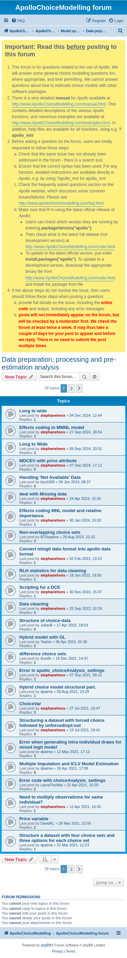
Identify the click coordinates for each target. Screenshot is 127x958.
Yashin (45, 642)
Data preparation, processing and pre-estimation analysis (59, 363)
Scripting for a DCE (39, 587)
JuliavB (46, 625)
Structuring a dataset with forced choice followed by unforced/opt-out (61, 723)
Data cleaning (33, 603)
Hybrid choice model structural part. (57, 687)
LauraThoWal (51, 785)
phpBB (46, 945)
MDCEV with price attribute (48, 460)
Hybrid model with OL (42, 637)
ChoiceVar (30, 703)
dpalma (46, 692)
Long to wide (33, 410)
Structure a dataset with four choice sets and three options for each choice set (66, 838)
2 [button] (71, 388)
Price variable (33, 818)
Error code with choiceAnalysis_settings (62, 780)
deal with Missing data (43, 493)
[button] (79, 388)
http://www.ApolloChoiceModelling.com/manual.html (59, 104)
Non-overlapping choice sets (49, 532)
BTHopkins (49, 537)
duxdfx (45, 658)
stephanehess (52, 415)
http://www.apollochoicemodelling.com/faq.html (61, 203)
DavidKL (47, 823)
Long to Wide (33, 444)
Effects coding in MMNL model (51, 427)
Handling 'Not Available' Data (50, 477)
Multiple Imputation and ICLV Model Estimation (69, 763)
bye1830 (47, 482)
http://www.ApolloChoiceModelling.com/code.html (70, 246)
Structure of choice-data (45, 620)
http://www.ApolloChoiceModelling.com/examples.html (61, 122)
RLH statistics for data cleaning (52, 570)
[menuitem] (18, 21)
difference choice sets (42, 653)
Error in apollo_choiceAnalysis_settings (61, 670)
